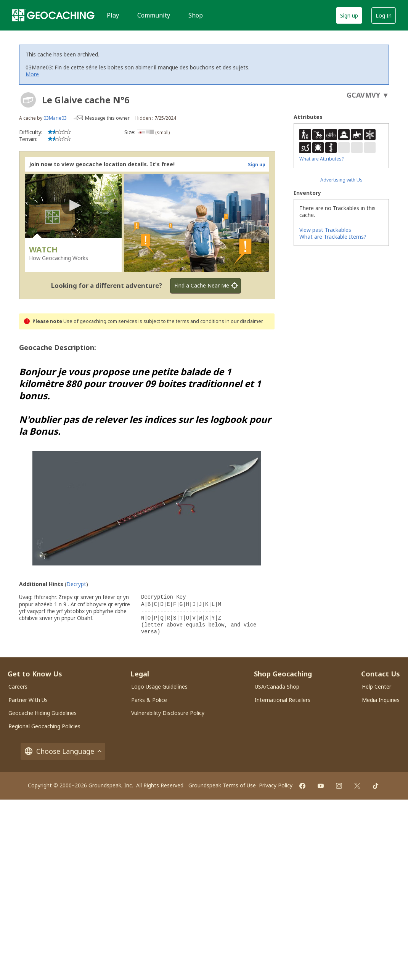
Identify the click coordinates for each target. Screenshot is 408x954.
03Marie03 (55, 118)
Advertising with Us (341, 180)
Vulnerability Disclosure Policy (167, 712)
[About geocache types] (28, 100)
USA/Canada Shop (277, 686)
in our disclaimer (243, 321)
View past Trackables (325, 229)
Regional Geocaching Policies (44, 726)
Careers (17, 686)
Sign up (349, 15)
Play (113, 15)
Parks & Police (149, 699)
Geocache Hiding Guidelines (42, 712)
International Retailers (282, 699)
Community (153, 15)
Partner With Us (28, 699)
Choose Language (63, 751)
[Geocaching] (53, 15)
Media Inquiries (381, 699)
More (32, 74)
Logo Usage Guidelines (159, 686)
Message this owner (107, 118)
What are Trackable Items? (332, 236)
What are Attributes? (321, 159)
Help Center (376, 686)
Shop (195, 15)
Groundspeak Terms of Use (222, 785)
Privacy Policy (275, 785)
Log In (384, 15)
